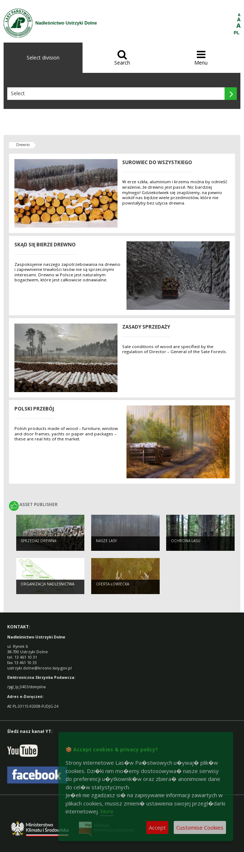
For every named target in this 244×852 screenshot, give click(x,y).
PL (237, 32)
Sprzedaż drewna (38, 540)
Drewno (23, 144)
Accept (157, 827)
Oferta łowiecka (112, 584)
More (107, 811)
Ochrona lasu (185, 540)
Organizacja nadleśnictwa (47, 584)
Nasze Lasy (106, 540)
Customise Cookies (199, 827)
